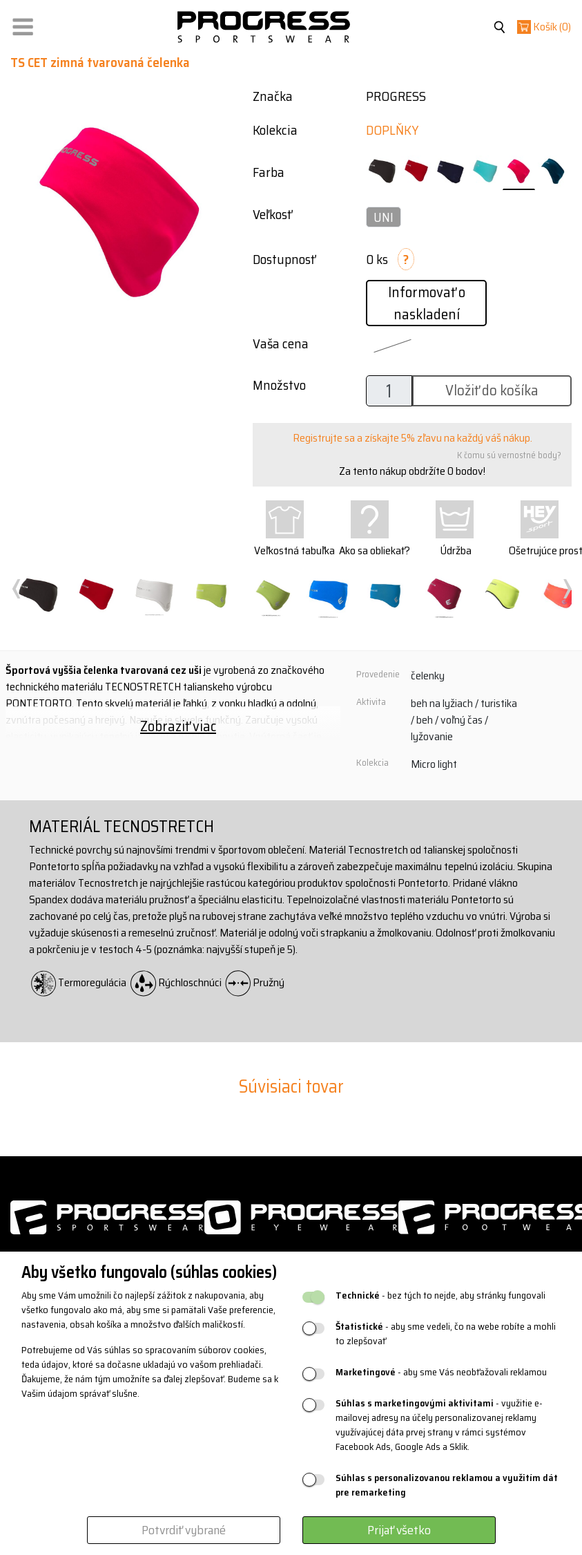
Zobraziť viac (178, 726)
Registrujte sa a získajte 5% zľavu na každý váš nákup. (412, 437)
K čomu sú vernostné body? (509, 455)
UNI (384, 217)
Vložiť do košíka (492, 390)
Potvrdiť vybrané (184, 1530)
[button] (23, 23)
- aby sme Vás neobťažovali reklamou (441, 1372)
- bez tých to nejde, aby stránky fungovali (440, 1295)
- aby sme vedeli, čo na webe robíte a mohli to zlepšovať (446, 1333)
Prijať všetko (399, 1530)
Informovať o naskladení (426, 303)
